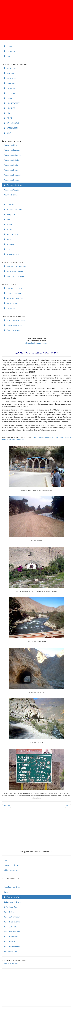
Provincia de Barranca (12, 150)
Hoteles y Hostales (11, 964)
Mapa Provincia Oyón (12, 887)
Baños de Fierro (10, 912)
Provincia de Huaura (11, 180)
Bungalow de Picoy (11, 952)
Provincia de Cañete (11, 160)
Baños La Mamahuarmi (12, 917)
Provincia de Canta (11, 165)
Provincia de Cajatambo (12, 155)
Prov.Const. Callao (10, 195)
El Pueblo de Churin (11, 907)
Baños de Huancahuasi (12, 947)
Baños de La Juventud (12, 922)
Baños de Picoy (9, 942)
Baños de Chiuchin (11, 937)
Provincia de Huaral (11, 170)
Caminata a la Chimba (12, 932)
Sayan (6, 892)
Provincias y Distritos (11, 865)
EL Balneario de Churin (12, 902)
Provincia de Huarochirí (12, 175)
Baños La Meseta (10, 927)
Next (67, 806)
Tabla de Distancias (11, 870)
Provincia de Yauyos (11, 190)
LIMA (6, 860)
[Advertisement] (36, 20)
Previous (7, 806)
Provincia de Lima (10, 145)
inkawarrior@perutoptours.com (36, 343)
